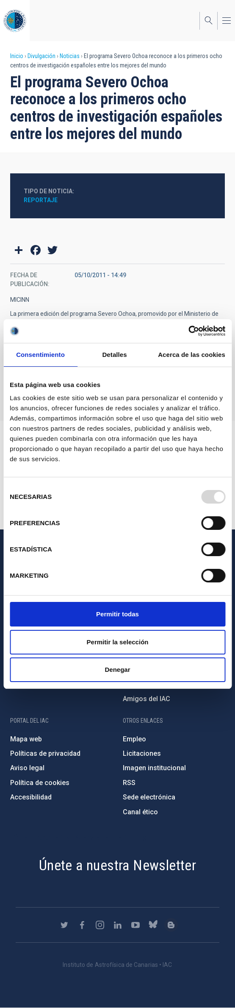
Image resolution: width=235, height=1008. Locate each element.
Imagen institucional (154, 768)
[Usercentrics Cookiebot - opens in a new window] (188, 331)
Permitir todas (117, 614)
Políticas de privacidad (45, 753)
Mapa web (26, 739)
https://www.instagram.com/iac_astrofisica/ (100, 925)
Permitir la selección (118, 642)
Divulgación (41, 56)
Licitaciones (142, 753)
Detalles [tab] (114, 354)
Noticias (70, 56)
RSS (129, 783)
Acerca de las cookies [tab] (191, 354)
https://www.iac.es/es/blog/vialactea (171, 925)
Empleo (134, 739)
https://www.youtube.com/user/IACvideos (135, 925)
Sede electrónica (149, 797)
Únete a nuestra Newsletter (117, 865)
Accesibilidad (31, 797)
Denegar (117, 669)
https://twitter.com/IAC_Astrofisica (64, 925)
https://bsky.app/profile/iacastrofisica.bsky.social (153, 925)
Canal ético (140, 812)
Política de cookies (39, 783)
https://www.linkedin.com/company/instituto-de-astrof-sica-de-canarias (118, 925)
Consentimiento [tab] (40, 354)
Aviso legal (27, 768)
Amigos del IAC (146, 699)
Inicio (16, 56)
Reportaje (41, 200)
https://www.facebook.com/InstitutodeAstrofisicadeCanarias (82, 925)
